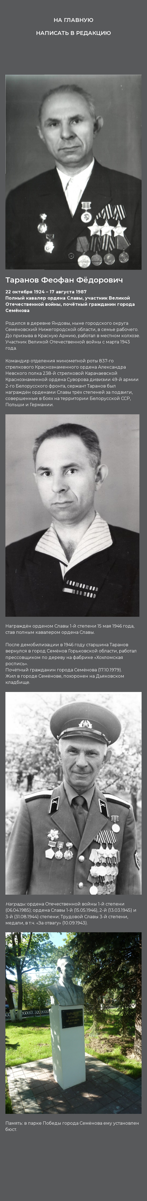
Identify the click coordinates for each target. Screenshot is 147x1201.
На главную (73, 20)
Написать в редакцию (73, 33)
